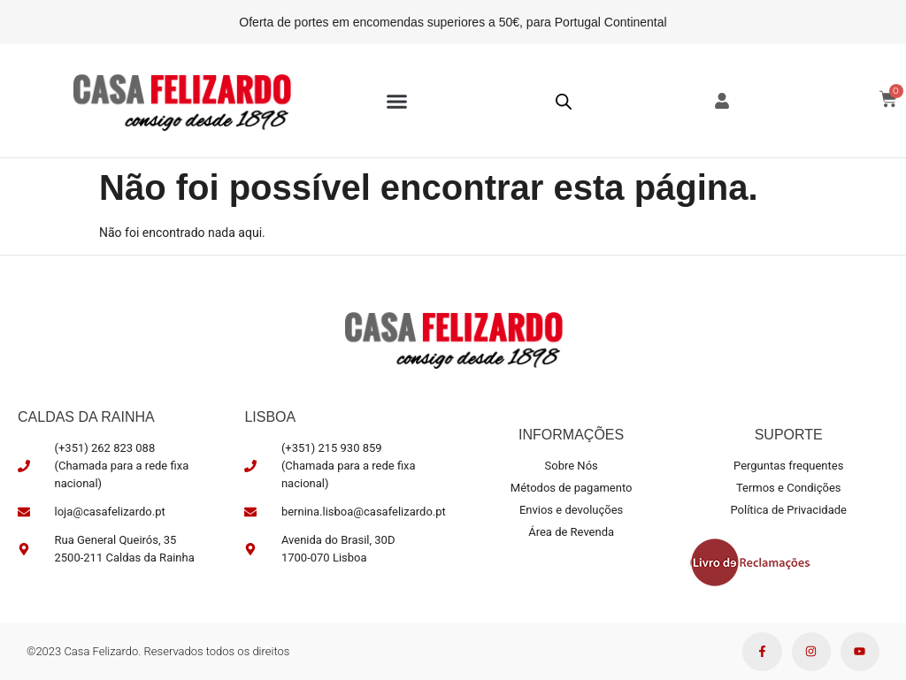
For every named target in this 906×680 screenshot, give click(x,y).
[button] (397, 101)
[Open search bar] (563, 101)
